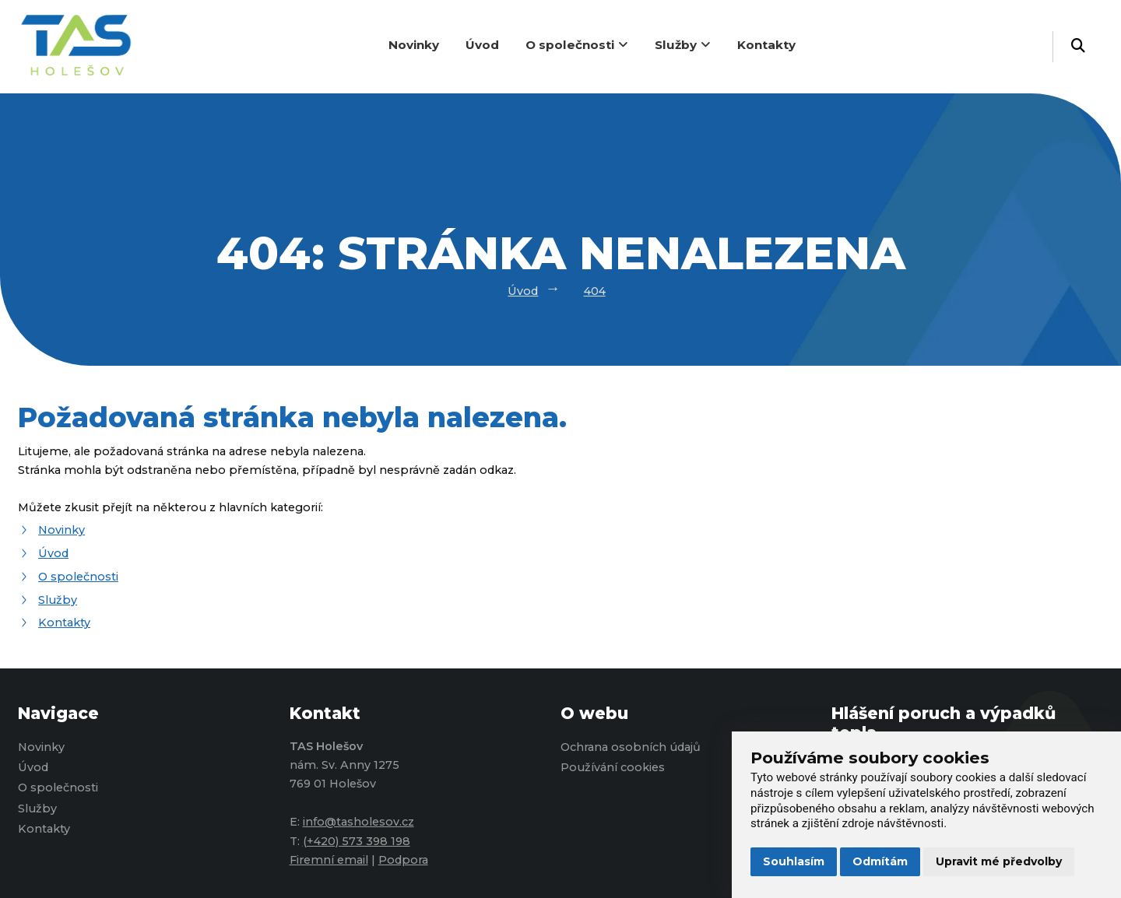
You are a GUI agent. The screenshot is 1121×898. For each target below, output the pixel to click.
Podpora (403, 860)
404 (595, 291)
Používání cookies (612, 767)
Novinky (413, 44)
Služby (683, 44)
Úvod (482, 44)
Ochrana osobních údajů (630, 747)
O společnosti (576, 44)
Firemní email (329, 860)
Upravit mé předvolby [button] (999, 861)
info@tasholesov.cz (358, 822)
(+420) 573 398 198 (356, 841)
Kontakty (766, 44)
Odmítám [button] (880, 861)
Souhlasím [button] (793, 861)
